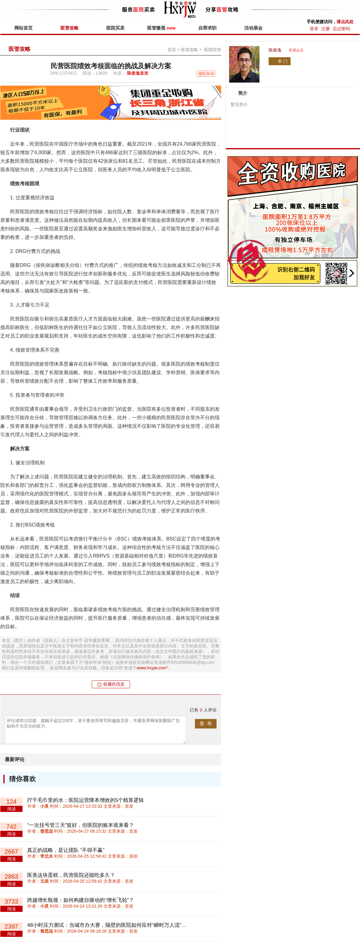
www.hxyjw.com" (152, 667)
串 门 (283, 61)
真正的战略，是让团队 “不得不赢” (65, 850)
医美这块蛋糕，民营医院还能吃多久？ (71, 875)
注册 (325, 28)
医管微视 (161, 27)
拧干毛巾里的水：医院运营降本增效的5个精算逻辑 (85, 800)
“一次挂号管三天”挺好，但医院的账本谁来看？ (80, 825)
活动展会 (253, 27)
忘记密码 (341, 28)
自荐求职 (207, 27)
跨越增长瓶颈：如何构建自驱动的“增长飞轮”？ (80, 900)
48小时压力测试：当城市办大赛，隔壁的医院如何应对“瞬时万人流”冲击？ (112, 925)
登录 (314, 28)
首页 (172, 49)
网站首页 (23, 27)
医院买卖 (115, 27)
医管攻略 (69, 27)
